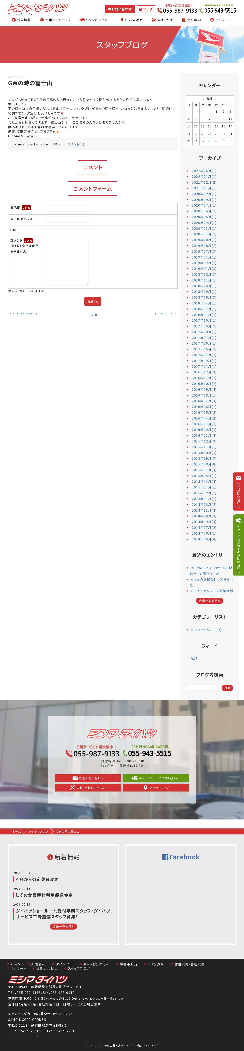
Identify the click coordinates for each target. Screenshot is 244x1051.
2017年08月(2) (204, 331)
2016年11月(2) (204, 377)
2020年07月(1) (204, 205)
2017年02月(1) (204, 360)
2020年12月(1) (204, 193)
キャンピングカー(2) (206, 629)
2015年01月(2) (204, 498)
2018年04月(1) (204, 303)
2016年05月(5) (204, 412)
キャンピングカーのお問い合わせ (238, 549)
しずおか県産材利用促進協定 (44, 895)
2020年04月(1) (204, 222)
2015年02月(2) (204, 492)
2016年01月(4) (204, 435)
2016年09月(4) (204, 389)
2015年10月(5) (204, 452)
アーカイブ (209, 158)
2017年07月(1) (204, 337)
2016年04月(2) (204, 418)
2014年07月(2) (204, 527)
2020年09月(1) (204, 199)
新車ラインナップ (55, 19)
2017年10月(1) (204, 320)
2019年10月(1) (204, 239)
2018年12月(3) (204, 274)
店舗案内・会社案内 (190, 964)
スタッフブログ (39, 831)
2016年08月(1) (204, 395)
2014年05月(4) (204, 539)
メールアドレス (21, 219)
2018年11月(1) (204, 280)
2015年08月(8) (204, 464)
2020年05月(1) (204, 216)
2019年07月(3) (204, 251)
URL (13, 230)
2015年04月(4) (204, 481)
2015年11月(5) (204, 446)
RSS (194, 658)
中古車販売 (131, 19)
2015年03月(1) (204, 487)
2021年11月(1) (204, 188)
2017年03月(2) (204, 354)
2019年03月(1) (204, 257)
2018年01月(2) (204, 314)
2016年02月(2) (204, 429)
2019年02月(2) (204, 262)
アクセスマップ (155, 787)
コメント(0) (75, 144)
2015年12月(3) (204, 441)
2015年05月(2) (204, 475)
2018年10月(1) (204, 285)
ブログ (148, 9)
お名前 (20, 207)
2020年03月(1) (204, 228)
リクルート (220, 19)
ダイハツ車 (64, 964)
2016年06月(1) (204, 406)
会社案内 (191, 19)
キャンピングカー (95, 19)
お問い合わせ (121, 9)
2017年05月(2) (204, 349)
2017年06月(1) (204, 343)
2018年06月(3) (204, 297)
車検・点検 (162, 19)
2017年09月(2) (204, 326)
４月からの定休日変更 (37, 879)
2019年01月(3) (204, 268)
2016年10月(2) (204, 383)
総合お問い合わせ (89, 778)
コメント (25, 246)
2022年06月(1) (204, 170)
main (92, 314)
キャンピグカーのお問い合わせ (155, 778)
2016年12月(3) (204, 372)
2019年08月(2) (204, 245)
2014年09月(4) (204, 521)
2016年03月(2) (204, 424)
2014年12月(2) (204, 504)
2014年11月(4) (204, 510)
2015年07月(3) (204, 469)
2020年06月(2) (204, 211)
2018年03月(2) (204, 308)
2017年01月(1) (204, 366)
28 (210, 141)
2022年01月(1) (204, 176)
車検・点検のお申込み (89, 787)
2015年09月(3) (204, 458)
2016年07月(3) (204, 400)
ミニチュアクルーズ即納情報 (212, 590)
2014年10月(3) (204, 515)
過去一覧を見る (209, 601)
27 (203, 141)
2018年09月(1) (204, 291)
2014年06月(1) (204, 533)
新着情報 (21, 19)
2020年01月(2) (204, 234)
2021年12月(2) (204, 182)
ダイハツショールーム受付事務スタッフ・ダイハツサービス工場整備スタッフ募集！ (63, 914)
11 (189, 126)
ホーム (16, 831)
